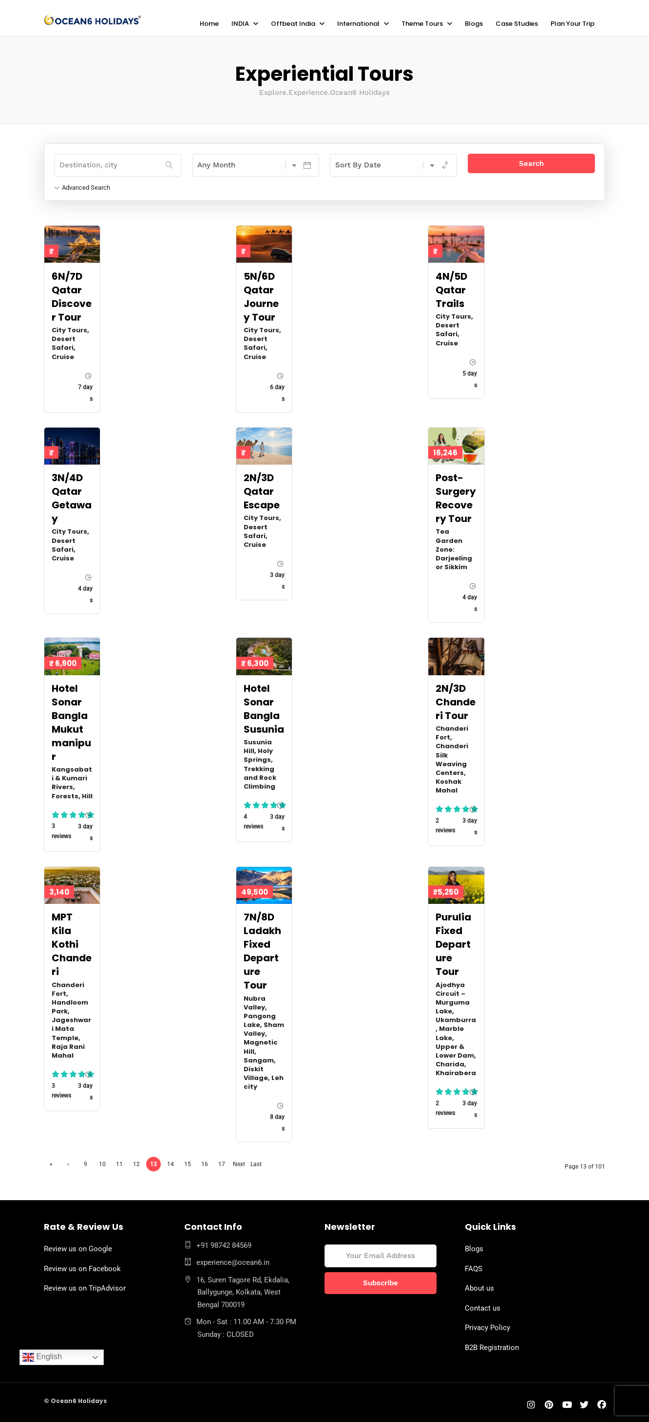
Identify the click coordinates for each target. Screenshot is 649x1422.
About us (479, 1287)
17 (221, 1163)
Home (209, 23)
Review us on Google (78, 1248)
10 (102, 1163)
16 (204, 1163)
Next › (239, 1165)
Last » (256, 1165)
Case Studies (517, 23)
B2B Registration (492, 1347)
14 (170, 1163)
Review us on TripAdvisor (85, 1287)
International (358, 23)
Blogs (474, 23)
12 (136, 1163)
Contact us (482, 1307)
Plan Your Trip (572, 23)
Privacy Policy (487, 1327)
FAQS (473, 1268)
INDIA (240, 23)
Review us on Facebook (82, 1268)
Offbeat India (293, 23)
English (42, 1357)
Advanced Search (82, 187)
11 (119, 1163)
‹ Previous (68, 1165)
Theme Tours (422, 23)
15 (187, 1163)
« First (51, 1165)
